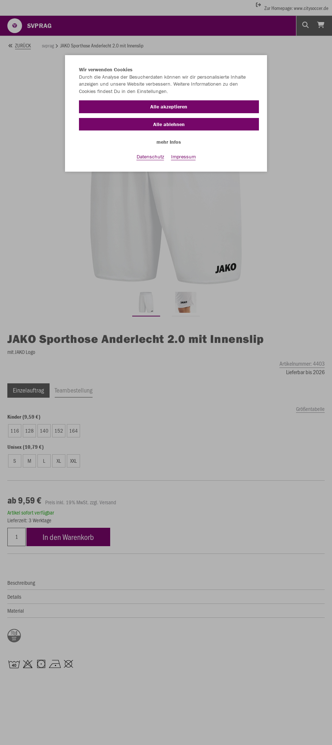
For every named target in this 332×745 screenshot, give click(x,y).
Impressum (183, 158)
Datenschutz (150, 158)
